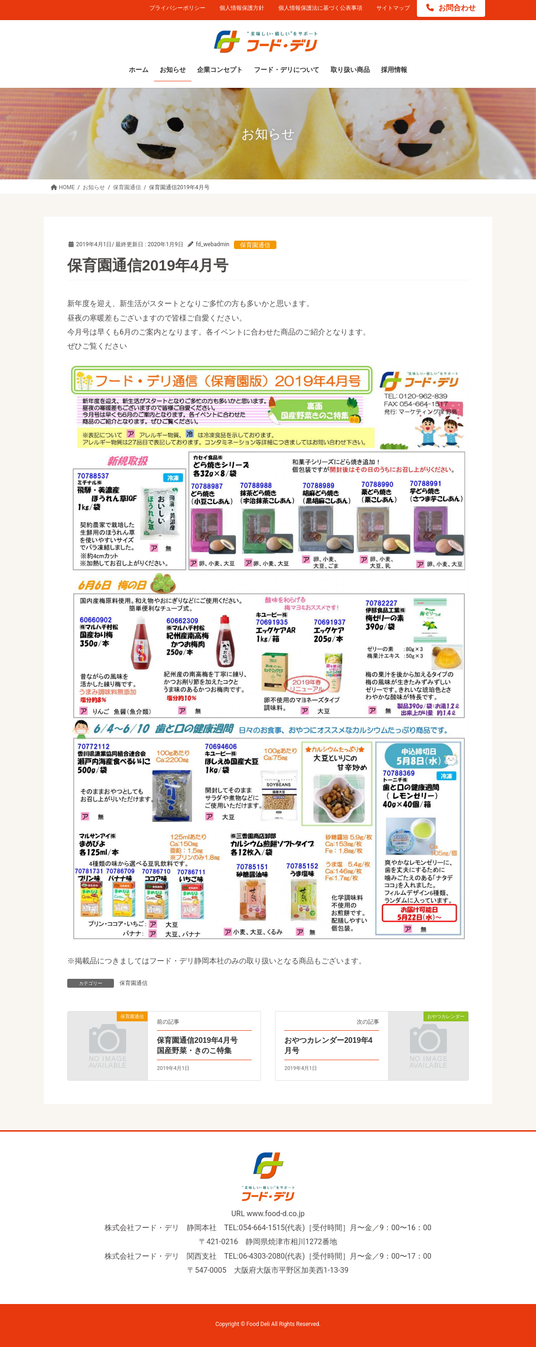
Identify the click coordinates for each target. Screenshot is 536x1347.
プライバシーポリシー (177, 8)
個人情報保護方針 (241, 8)
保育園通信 (255, 245)
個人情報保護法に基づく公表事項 (320, 8)
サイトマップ (393, 8)
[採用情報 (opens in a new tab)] (394, 70)
